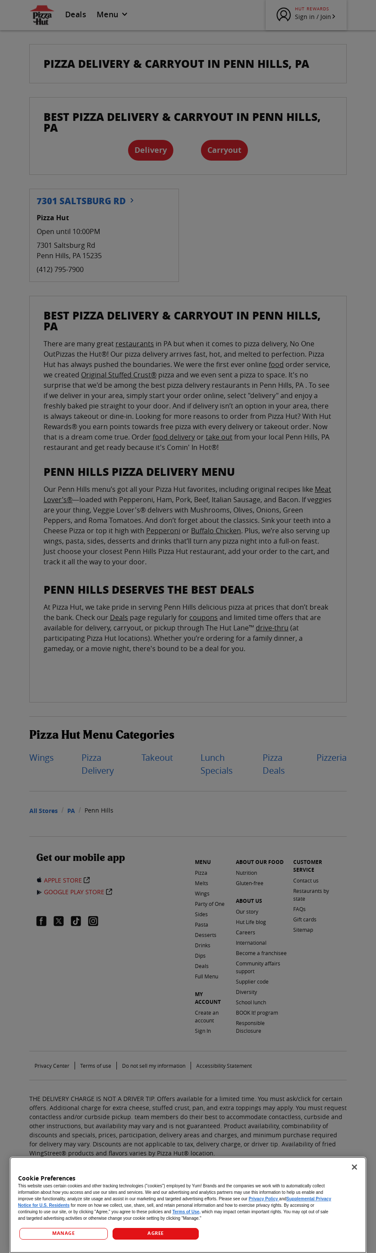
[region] (188, 1205)
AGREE (155, 1233)
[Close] (354, 1167)
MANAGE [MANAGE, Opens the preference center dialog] (63, 1233)
